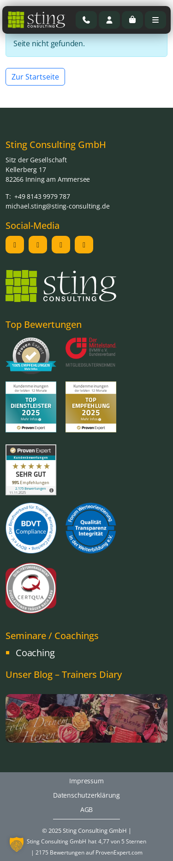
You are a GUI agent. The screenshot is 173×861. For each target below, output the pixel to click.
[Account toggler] (109, 20)
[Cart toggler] (132, 20)
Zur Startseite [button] (35, 77)
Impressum (86, 780)
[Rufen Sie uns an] (86, 20)
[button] (16, 844)
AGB (86, 809)
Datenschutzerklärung (86, 795)
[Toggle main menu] (155, 20)
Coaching (35, 652)
